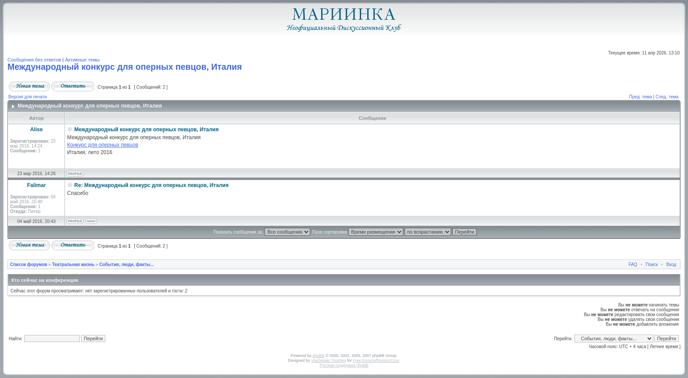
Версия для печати (27, 96)
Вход (671, 264)
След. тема (667, 96)
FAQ (633, 264)
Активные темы (82, 59)
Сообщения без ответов (34, 59)
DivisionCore (387, 360)
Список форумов (28, 264)
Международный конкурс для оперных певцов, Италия (124, 67)
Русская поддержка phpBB (344, 365)
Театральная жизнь (73, 264)
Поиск (652, 264)
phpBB (318, 355)
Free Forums (364, 360)
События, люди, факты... (126, 264)
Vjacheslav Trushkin (328, 360)
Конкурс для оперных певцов (102, 145)
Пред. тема (640, 96)
